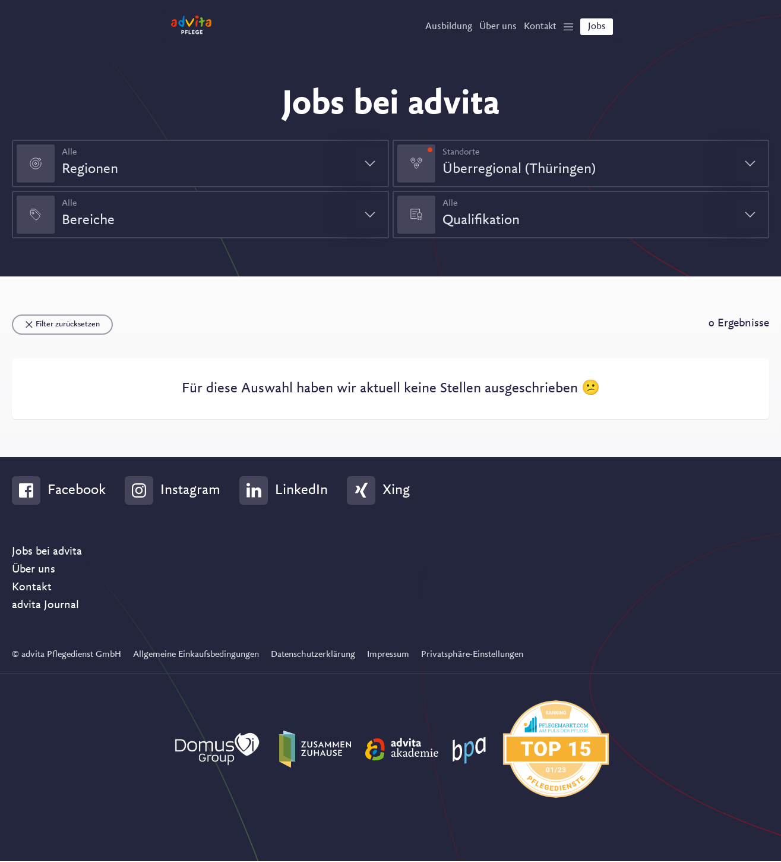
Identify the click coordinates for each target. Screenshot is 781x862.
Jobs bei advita (47, 553)
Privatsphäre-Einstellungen (472, 655)
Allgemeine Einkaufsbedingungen (196, 655)
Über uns (33, 571)
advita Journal (45, 606)
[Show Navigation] (561, 30)
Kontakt (32, 588)
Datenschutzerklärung (313, 655)
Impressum (388, 655)
